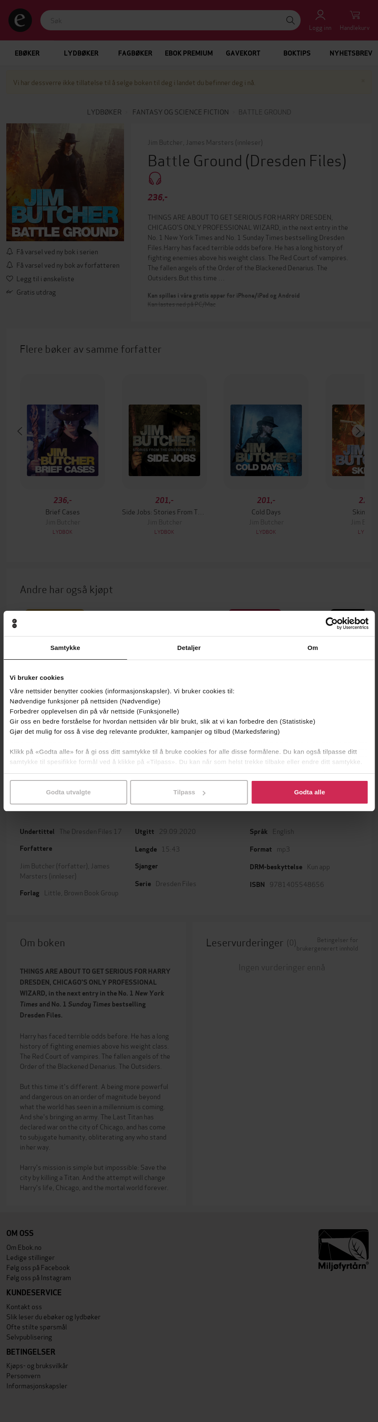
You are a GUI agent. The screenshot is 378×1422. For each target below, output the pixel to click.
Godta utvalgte (68, 792)
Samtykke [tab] (65, 647)
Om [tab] (312, 647)
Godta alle (309, 792)
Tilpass (189, 792)
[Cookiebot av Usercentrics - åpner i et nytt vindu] (331, 623)
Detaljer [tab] (189, 647)
